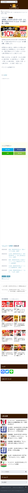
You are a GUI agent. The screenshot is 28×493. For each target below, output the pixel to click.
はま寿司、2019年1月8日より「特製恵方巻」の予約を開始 (17, 449)
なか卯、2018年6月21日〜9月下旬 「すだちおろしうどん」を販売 (17, 456)
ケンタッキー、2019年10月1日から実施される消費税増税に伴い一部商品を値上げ (17, 422)
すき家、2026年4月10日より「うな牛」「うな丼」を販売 (17, 271)
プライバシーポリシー (18, 487)
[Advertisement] (14, 93)
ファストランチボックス (11, 490)
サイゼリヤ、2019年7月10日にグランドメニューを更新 (17, 463)
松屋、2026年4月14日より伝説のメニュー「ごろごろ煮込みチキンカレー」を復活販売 (17, 261)
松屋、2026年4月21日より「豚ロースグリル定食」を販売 (17, 250)
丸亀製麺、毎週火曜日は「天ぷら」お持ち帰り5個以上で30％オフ (17, 442)
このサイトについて (6, 487)
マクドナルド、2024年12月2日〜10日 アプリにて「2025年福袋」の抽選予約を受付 (13, 290)
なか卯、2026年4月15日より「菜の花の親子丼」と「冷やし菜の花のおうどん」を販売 (17, 255)
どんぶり (4, 246)
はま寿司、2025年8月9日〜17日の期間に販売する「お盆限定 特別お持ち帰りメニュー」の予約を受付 (17, 429)
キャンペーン (5, 278)
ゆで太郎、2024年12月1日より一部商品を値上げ (14, 286)
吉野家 (5, 75)
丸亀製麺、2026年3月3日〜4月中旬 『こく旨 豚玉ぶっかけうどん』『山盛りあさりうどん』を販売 (17, 436)
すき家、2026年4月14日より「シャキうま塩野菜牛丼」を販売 (17, 266)
